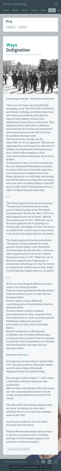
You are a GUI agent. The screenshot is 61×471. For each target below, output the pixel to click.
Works (15, 10)
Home (6, 10)
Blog (52, 10)
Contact (46, 467)
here (26, 354)
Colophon (15, 467)
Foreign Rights (31, 467)
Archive (22, 27)
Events (34, 10)
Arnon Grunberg (15, 4)
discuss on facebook (18, 449)
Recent (10, 27)
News (44, 10)
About (25, 10)
